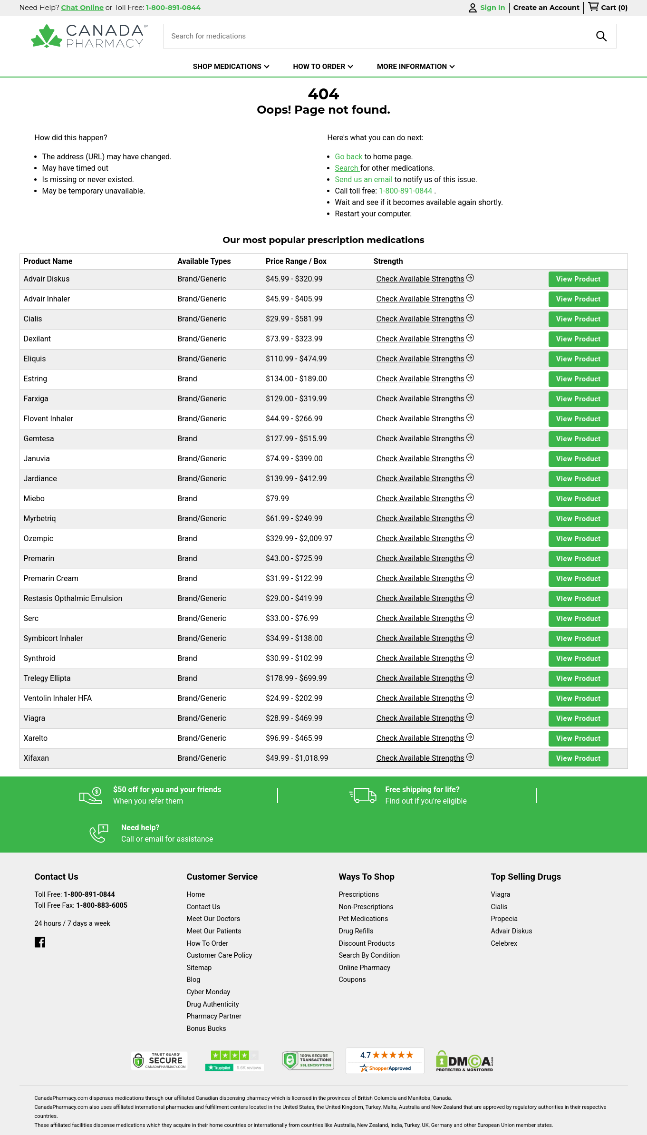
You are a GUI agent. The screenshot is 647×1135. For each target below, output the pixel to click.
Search (347, 168)
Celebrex (504, 906)
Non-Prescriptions (366, 869)
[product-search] (602, 36)
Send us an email (365, 179)
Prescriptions (359, 857)
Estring (36, 378)
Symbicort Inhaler (53, 638)
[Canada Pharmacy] (89, 36)
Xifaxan (36, 758)
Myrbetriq (40, 518)
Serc (31, 618)
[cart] (608, 8)
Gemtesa (39, 438)
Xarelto (36, 738)
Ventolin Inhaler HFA (58, 698)
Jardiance (40, 478)
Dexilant (37, 338)
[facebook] (40, 901)
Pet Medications (363, 881)
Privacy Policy (468, 1123)
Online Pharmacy (365, 930)
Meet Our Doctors (214, 881)
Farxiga (36, 398)
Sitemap (199, 930)
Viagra (35, 718)
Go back (350, 156)
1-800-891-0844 (406, 190)
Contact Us (204, 869)
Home (196, 857)
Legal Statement (405, 1123)
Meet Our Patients (214, 893)
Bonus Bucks (206, 991)
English (352, 1123)
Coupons (352, 942)
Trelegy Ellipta (47, 678)
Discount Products (367, 906)
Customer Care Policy (219, 917)
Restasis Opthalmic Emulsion (73, 598)
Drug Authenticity (213, 966)
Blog (194, 942)
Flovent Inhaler (48, 418)
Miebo (34, 498)
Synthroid (40, 658)
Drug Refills (356, 893)
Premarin (39, 558)
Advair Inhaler (47, 298)
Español (311, 1123)
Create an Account (546, 7)
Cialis (33, 318)
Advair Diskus (47, 278)
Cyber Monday (209, 954)
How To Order (208, 906)
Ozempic (39, 538)
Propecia (504, 881)
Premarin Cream (51, 578)
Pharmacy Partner (214, 978)
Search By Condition (369, 917)
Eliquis (35, 358)
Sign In (486, 7)
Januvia (37, 458)
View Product (578, 279)
